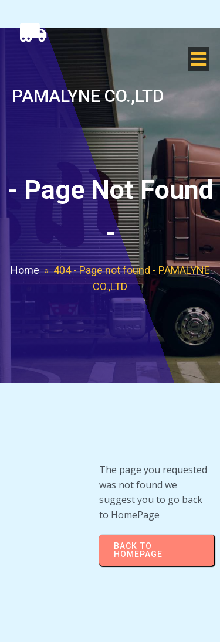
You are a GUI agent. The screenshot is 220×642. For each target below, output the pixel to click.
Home (25, 270)
